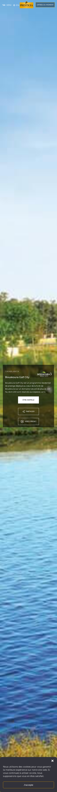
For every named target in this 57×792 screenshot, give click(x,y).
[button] (52, 760)
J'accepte (28, 785)
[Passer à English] (17, 5)
